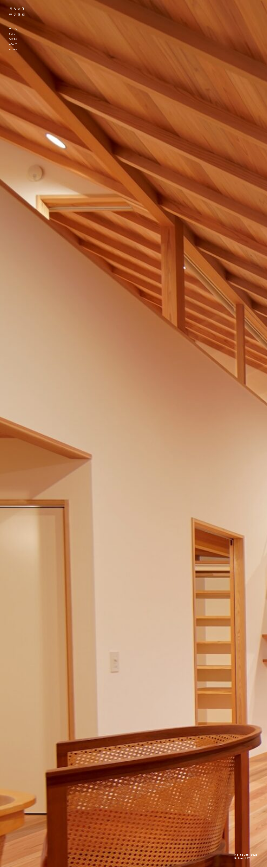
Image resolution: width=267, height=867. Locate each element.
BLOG (12, 34)
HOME (12, 28)
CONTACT (14, 49)
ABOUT (13, 44)
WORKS (13, 39)
